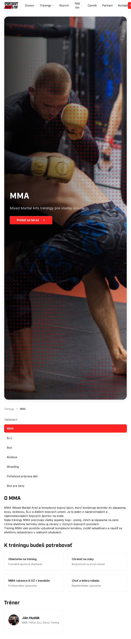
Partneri (107, 5)
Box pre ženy (15, 486)
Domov (29, 5)
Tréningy (47, 5)
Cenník (92, 5)
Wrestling (13, 466)
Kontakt (123, 5)
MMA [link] (23, 408)
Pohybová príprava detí (22, 476)
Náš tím (78, 5)
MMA (10, 428)
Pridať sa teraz (31, 220)
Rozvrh (64, 5)
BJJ (9, 438)
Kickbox (12, 457)
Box (9, 447)
